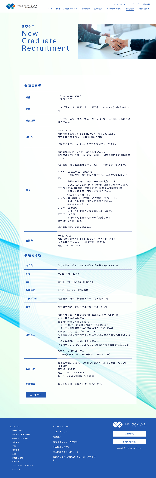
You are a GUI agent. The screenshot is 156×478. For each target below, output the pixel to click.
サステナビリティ (114, 8)
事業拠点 (15, 450)
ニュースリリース (118, 4)
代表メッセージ (18, 430)
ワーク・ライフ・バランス (22, 465)
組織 (14, 454)
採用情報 (130, 8)
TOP (50, 8)
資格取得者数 (17, 458)
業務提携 (146, 4)
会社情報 (15, 442)
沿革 (14, 446)
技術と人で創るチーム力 (67, 8)
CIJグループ (134, 4)
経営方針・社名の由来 (21, 434)
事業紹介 (86, 8)
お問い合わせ (144, 8)
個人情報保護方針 (61, 446)
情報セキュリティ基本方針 (65, 441)
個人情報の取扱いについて (66, 452)
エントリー (35, 394)
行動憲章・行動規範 (20, 438)
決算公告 (15, 461)
